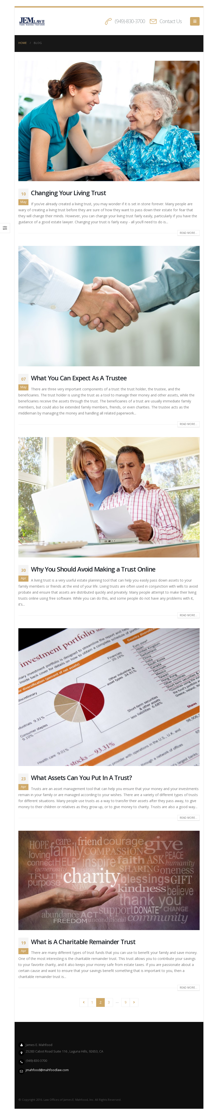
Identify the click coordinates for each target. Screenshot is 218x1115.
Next (134, 1002)
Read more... (188, 233)
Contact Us (171, 21)
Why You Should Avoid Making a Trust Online (93, 569)
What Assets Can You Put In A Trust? (81, 777)
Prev (83, 1002)
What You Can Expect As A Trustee (79, 378)
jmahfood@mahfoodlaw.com (47, 1070)
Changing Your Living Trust (68, 192)
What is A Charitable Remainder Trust (83, 941)
